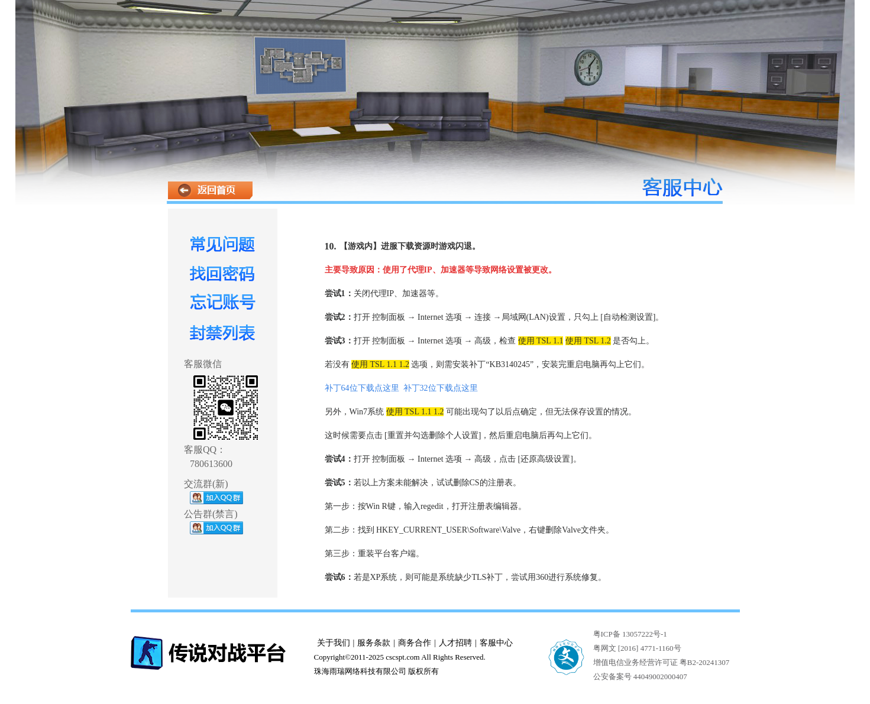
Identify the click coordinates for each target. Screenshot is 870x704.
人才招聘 (455, 642)
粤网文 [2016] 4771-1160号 (637, 648)
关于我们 (333, 642)
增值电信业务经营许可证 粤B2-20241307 (661, 662)
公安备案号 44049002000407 (640, 676)
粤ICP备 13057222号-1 (630, 634)
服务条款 (373, 642)
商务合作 (414, 642)
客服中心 (496, 642)
